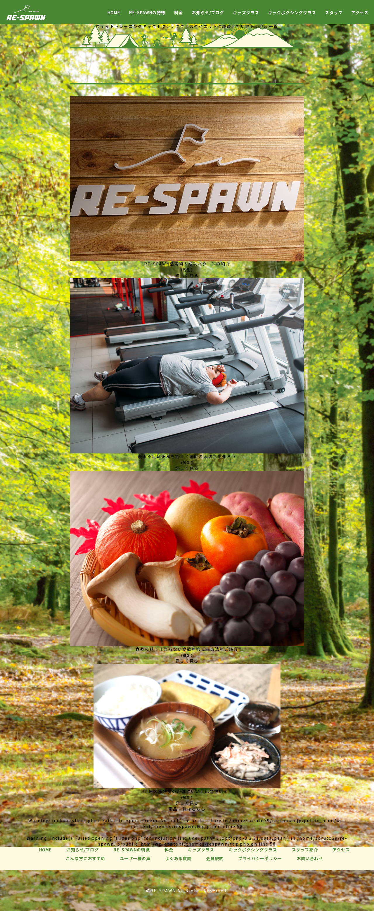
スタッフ (333, 12)
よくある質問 (178, 858)
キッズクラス (246, 12)
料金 (178, 12)
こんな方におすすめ (85, 858)
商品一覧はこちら (187, 809)
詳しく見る (187, 275)
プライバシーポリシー (260, 858)
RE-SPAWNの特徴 (147, 12)
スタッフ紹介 (305, 850)
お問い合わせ (310, 858)
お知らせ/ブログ (208, 12)
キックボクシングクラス (292, 12)
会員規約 (215, 858)
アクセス (359, 12)
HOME (113, 12)
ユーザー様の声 (135, 858)
